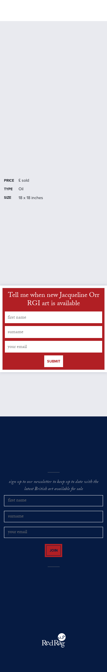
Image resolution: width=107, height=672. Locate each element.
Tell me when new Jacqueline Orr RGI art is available (53, 300)
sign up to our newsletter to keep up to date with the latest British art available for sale (53, 486)
